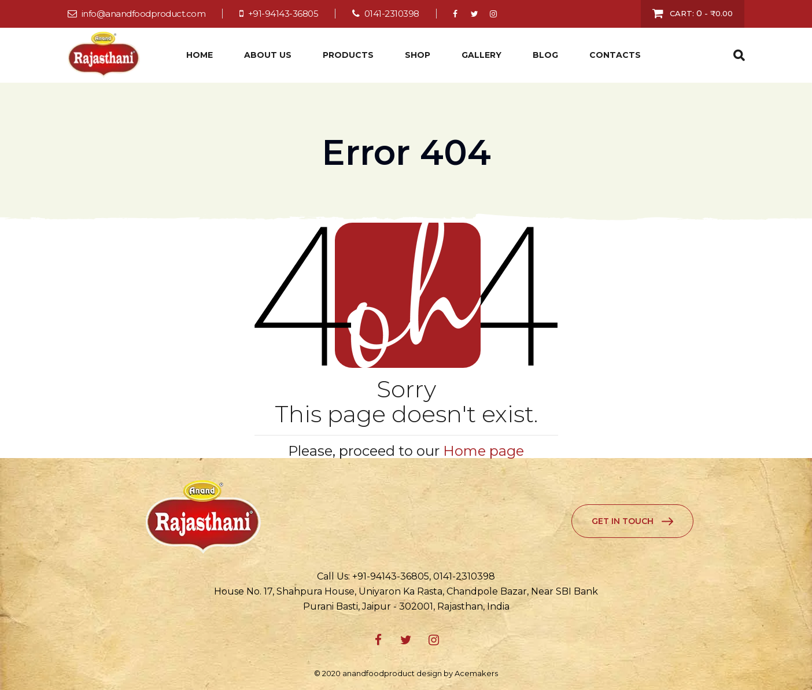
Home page (483, 450)
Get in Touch (623, 521)
